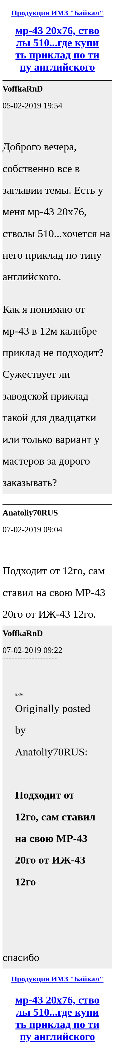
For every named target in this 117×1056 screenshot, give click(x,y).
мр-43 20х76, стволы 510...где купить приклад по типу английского (57, 48)
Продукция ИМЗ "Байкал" (57, 13)
